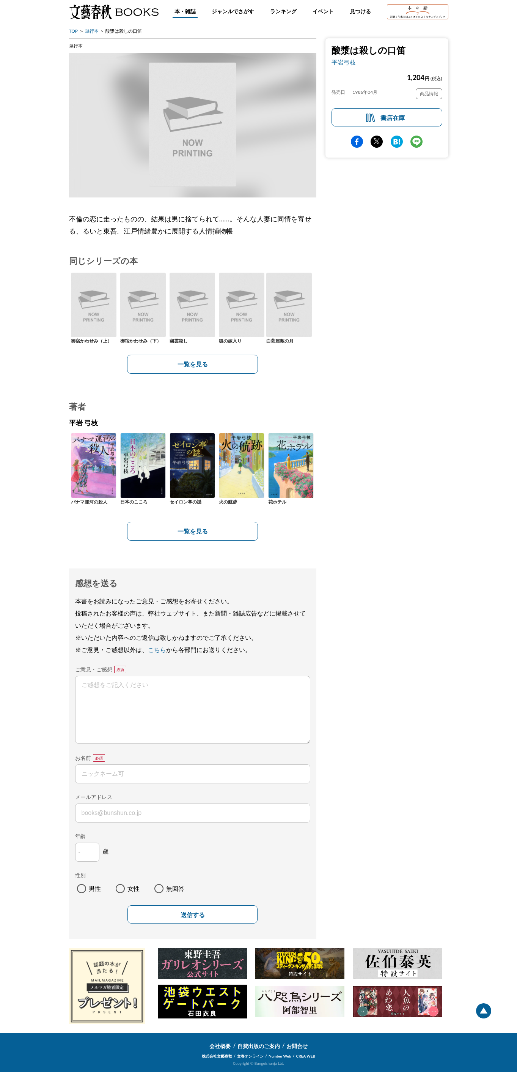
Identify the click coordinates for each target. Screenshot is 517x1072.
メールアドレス (93, 797)
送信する (193, 915)
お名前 (83, 758)
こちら (157, 649)
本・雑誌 (185, 11)
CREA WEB (306, 1056)
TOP (73, 31)
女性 (133, 888)
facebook (357, 142)
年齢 (80, 836)
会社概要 (220, 1046)
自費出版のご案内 (258, 1046)
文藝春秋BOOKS (114, 12)
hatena (397, 142)
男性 (95, 888)
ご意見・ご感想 (93, 669)
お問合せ (297, 1046)
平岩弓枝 (344, 62)
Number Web (280, 1056)
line (416, 142)
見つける (360, 11)
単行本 (92, 31)
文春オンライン (250, 1056)
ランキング (283, 11)
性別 (80, 875)
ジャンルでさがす (233, 11)
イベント (323, 11)
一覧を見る (193, 364)
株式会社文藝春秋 (217, 1056)
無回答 (175, 888)
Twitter (377, 142)
